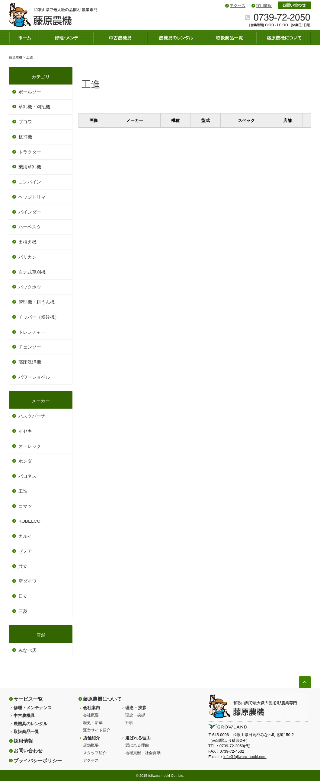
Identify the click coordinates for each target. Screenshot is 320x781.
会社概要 (91, 715)
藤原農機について (102, 699)
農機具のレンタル (30, 723)
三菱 (22, 611)
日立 (22, 596)
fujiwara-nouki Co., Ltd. (166, 775)
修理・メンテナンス (33, 707)
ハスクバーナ (32, 416)
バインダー (29, 212)
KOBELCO (29, 521)
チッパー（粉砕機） (38, 317)
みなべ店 (27, 650)
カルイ (25, 536)
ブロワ (25, 121)
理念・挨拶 (135, 707)
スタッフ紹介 (95, 753)
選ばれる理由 (138, 737)
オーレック (29, 446)
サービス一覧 (28, 699)
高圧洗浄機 (29, 362)
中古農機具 (24, 715)
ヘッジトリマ (32, 196)
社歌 (129, 722)
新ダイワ (27, 581)
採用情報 (264, 5)
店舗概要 (91, 745)
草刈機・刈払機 (34, 106)
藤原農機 (15, 57)
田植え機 (27, 241)
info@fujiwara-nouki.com (245, 756)
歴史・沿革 (93, 722)
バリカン (27, 257)
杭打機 (25, 136)
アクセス (237, 5)
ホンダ (25, 461)
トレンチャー (32, 332)
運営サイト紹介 (96, 730)
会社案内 (91, 707)
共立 (22, 566)
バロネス (27, 476)
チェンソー (29, 346)
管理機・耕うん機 (36, 301)
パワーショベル (34, 377)
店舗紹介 (91, 737)
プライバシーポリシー (38, 760)
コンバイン (29, 181)
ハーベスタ (29, 226)
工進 (22, 491)
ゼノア (25, 551)
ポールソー (29, 91)
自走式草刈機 (32, 272)
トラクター (29, 152)
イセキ (25, 431)
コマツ (25, 506)
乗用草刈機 (29, 166)
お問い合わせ (28, 750)
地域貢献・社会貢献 (143, 753)
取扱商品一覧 (26, 731)
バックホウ (29, 286)
